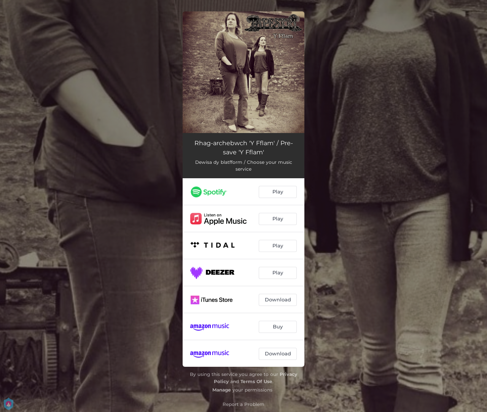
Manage (221, 390)
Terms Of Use (256, 381)
